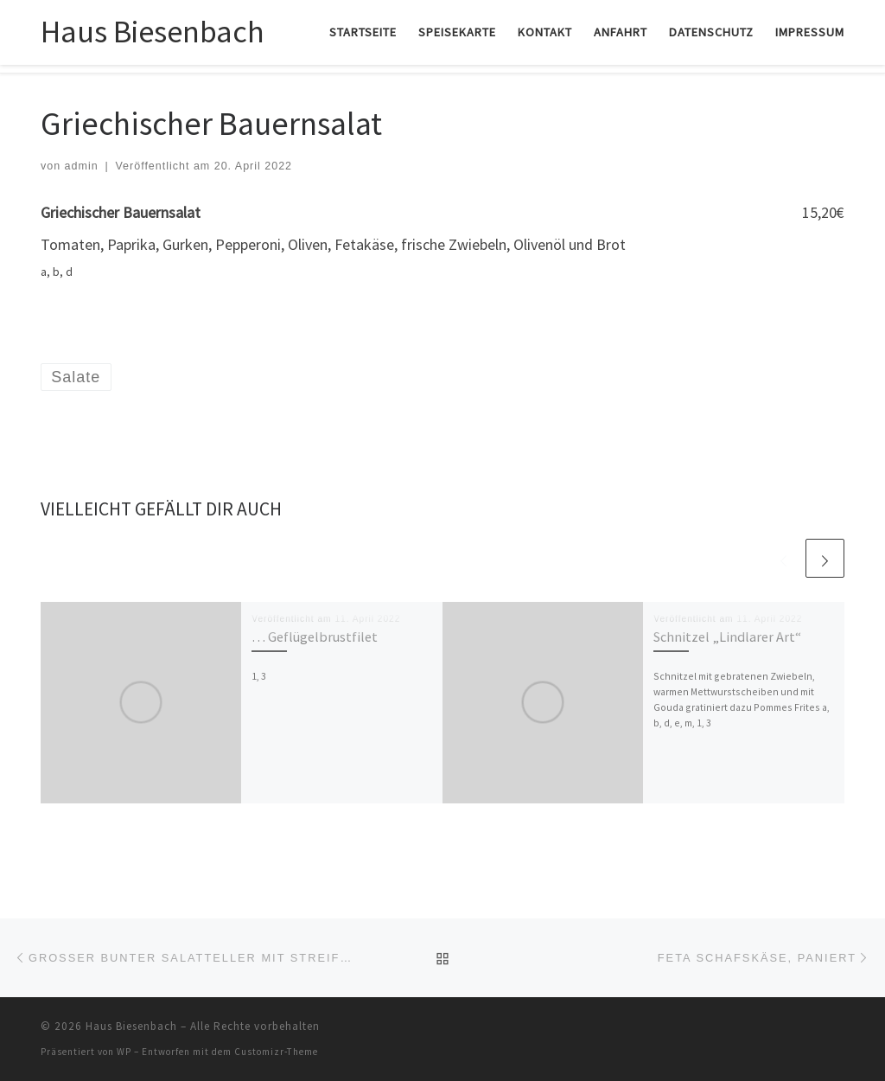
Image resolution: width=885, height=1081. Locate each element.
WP (124, 1052)
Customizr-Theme (276, 1052)
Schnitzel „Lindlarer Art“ (727, 636)
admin (82, 166)
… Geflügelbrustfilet (314, 636)
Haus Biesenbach (131, 1026)
